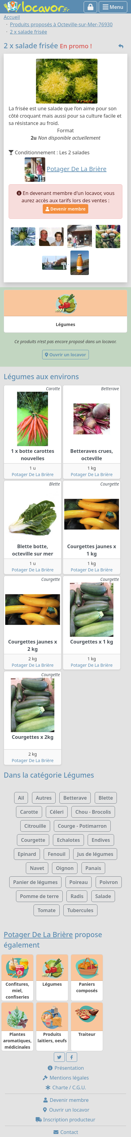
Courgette (33, 840)
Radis (76, 896)
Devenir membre (65, 209)
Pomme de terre (39, 896)
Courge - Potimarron (82, 826)
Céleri (57, 812)
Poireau (78, 882)
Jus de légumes (95, 854)
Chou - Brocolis (93, 812)
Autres (44, 797)
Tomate (46, 910)
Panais (93, 868)
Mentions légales (65, 1077)
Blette (106, 797)
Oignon (64, 868)
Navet (37, 868)
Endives (101, 840)
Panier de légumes (35, 882)
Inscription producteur (65, 1119)
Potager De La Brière (33, 474)
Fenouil (56, 854)
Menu (113, 7)
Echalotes (68, 840)
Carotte (29, 812)
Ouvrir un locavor (65, 355)
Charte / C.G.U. (65, 1087)
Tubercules (80, 910)
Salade (103, 896)
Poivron (109, 882)
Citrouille (35, 826)
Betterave (75, 797)
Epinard (27, 854)
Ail (21, 797)
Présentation (65, 1068)
